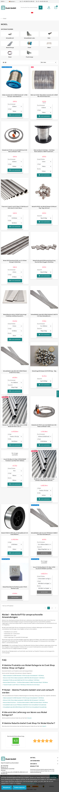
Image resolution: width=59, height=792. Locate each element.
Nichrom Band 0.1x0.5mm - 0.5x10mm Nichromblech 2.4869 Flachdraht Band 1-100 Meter (25, 682)
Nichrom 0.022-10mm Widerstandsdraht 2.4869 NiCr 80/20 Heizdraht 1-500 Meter (24, 678)
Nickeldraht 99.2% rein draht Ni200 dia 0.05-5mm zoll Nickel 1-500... (14, 150)
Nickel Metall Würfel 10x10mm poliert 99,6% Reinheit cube (15, 587)
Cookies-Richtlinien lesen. (29, 783)
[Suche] (31, 7)
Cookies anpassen (19, 787)
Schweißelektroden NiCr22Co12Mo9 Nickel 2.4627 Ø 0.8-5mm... (15, 371)
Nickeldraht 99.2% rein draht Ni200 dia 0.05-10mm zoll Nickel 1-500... (44, 425)
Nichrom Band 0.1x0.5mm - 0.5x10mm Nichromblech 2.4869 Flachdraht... (44, 150)
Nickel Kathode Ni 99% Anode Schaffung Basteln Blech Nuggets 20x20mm (44, 261)
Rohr (49, 38)
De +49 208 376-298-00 (27, 1)
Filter (57, 394)
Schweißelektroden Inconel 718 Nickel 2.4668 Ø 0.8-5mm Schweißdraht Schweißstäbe (24, 705)
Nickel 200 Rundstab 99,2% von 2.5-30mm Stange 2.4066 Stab (15, 261)
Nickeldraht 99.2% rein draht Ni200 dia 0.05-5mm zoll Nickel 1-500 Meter (21, 680)
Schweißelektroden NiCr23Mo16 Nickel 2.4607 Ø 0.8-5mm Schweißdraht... (44, 315)
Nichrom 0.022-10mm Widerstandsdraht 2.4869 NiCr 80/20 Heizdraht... (44, 95)
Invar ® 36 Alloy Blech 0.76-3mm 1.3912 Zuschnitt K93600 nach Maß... (44, 568)
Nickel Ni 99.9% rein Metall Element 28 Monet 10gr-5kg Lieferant (44, 207)
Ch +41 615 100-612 (42, 1)
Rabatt (44, 726)
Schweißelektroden (29, 38)
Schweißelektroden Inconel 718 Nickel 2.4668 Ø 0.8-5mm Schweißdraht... (44, 533)
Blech (49, 47)
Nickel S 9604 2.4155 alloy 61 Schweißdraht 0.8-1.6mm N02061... (14, 533)
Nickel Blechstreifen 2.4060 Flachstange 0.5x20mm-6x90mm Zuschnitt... (14, 315)
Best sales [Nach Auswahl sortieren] (43, 62)
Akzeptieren (6, 787)
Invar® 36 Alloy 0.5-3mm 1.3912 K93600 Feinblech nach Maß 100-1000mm (15, 460)
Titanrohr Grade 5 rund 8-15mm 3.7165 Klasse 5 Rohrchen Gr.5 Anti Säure (15, 207)
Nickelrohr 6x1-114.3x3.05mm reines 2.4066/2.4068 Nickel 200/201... (44, 479)
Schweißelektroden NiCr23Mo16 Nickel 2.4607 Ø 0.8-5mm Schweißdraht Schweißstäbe (25, 707)
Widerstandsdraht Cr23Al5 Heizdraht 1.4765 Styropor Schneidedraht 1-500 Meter (23, 675)
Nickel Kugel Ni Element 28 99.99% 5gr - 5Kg (44, 371)
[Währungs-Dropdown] (3, 1)
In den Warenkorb (14, 115)
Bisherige (45, 608)
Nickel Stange (10, 47)
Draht (29, 47)
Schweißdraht (10, 38)
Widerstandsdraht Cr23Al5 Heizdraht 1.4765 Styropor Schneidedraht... (14, 95)
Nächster (55, 608)
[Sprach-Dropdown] (12, 1)
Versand (29, 718)
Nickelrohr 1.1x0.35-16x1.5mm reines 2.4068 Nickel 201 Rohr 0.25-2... (15, 425)
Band (9, 57)
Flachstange (29, 57)
